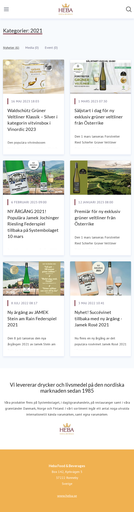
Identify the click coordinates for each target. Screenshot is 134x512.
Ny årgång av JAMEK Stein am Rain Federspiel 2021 (31, 318)
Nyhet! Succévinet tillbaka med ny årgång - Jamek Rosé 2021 (98, 318)
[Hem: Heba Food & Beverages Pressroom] (66, 9)
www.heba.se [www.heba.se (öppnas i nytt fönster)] (67, 496)
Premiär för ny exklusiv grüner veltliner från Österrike (97, 217)
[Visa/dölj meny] (6, 9)
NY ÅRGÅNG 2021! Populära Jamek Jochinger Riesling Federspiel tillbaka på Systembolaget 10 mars (33, 224)
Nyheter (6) (11, 47)
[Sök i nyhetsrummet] (129, 9)
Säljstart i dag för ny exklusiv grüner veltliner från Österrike (99, 116)
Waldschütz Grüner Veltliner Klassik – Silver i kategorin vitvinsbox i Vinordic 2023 (32, 120)
